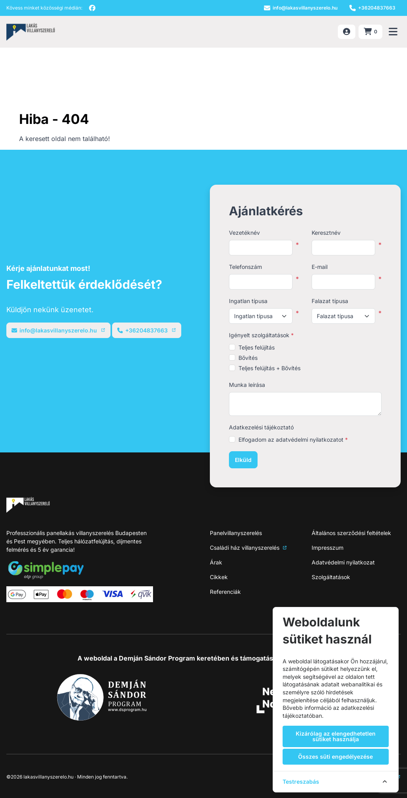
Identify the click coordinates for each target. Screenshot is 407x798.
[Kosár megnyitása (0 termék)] (370, 32)
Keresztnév (326, 232)
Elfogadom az (293, 439)
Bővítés (248, 357)
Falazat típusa (330, 301)
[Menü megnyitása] (393, 32)
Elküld (243, 459)
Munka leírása (247, 384)
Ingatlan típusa (248, 301)
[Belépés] (346, 32)
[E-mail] (301, 8)
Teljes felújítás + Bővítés (269, 368)
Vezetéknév (244, 232)
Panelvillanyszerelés (236, 532)
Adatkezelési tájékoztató (261, 427)
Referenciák (225, 591)
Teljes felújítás (256, 347)
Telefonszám (245, 266)
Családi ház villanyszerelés (248, 547)
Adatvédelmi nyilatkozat (343, 562)
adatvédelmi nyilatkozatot (309, 439)
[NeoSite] (30, 32)
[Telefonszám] (372, 8)
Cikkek (219, 577)
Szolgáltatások (331, 577)
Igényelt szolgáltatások (261, 335)
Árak (216, 562)
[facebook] (92, 8)
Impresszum (327, 547)
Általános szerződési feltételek (351, 532)
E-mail (320, 266)
